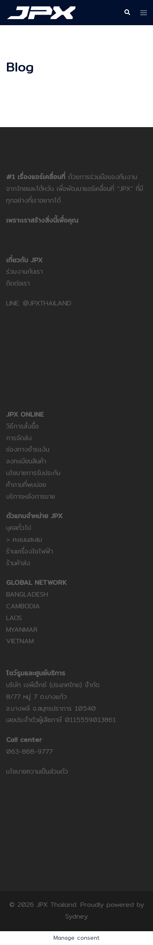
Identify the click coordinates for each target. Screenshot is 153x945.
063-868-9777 (29, 751)
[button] (127, 12)
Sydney (76, 916)
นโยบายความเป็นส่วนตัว (37, 771)
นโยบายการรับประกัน (33, 473)
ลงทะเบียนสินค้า (26, 461)
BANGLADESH (27, 594)
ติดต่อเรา (18, 283)
